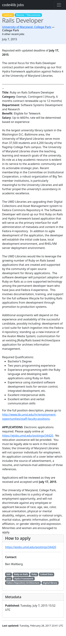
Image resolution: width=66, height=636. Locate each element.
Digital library (50, 582)
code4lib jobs (13, 4)
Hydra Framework (23, 578)
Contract (8, 14)
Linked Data (46, 574)
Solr (9, 574)
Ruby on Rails (21, 574)
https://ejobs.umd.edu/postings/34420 (27, 435)
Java (9, 578)
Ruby (34, 574)
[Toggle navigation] (59, 4)
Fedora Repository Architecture (23, 582)
